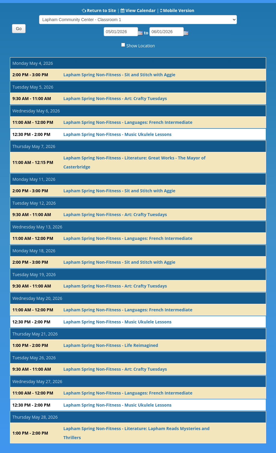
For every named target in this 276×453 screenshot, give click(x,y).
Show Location (141, 46)
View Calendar (141, 10)
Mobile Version (178, 10)
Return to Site (101, 10)
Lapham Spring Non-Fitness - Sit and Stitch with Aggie (119, 74)
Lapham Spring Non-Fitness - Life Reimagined (110, 345)
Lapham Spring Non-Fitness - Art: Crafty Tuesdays (115, 98)
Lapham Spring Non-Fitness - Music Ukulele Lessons (117, 134)
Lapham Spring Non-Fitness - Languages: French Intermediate (127, 122)
